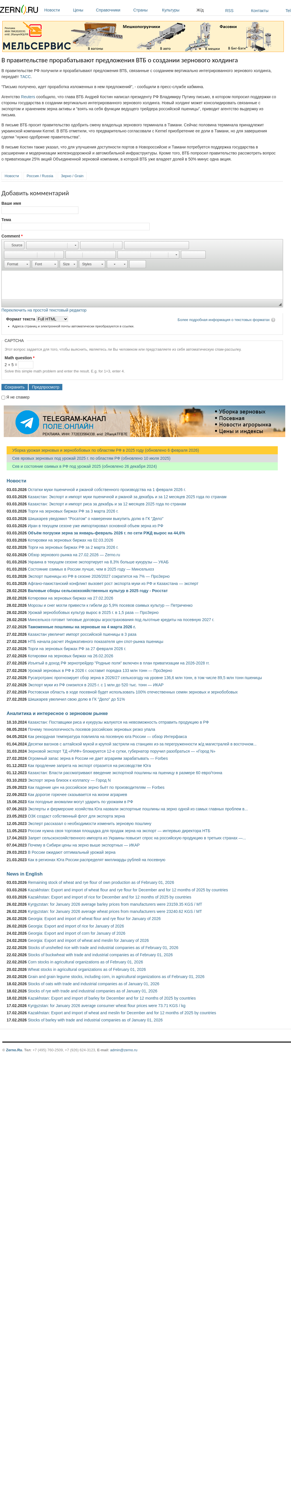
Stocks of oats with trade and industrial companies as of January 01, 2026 (93, 984)
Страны (146, 10)
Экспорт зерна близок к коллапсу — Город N (69, 780)
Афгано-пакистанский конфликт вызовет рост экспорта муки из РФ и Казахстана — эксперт (113, 583)
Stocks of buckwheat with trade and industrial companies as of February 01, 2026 (100, 954)
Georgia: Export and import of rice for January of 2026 (76, 926)
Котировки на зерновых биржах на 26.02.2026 (70, 656)
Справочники (113, 10)
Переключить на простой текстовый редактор (43, 310)
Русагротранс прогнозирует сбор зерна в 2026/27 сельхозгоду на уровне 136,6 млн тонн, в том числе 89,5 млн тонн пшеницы (145, 677)
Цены (83, 10)
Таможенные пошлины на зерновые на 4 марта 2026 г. (82, 627)
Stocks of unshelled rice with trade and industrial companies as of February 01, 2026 (103, 947)
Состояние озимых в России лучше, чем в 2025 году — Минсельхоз (91, 569)
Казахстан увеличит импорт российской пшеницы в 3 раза (82, 634)
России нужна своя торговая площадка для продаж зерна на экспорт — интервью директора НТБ (119, 830)
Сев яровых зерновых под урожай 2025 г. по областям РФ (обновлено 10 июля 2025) (88, 458)
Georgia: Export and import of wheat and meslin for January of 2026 (88, 940)
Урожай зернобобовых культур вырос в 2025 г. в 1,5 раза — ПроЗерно (93, 612)
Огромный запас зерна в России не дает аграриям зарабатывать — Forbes (98, 758)
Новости (57, 10)
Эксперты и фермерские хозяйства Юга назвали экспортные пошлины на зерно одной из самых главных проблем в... (138, 809)
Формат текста (21, 319)
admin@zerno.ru (123, 1050)
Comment (12, 236)
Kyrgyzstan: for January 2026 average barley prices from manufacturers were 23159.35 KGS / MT (115, 904)
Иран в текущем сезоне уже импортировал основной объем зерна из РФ (95, 525)
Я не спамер (18, 397)
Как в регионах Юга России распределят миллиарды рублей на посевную (96, 859)
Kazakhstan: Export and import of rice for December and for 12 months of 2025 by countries (109, 897)
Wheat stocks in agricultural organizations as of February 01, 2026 (87, 969)
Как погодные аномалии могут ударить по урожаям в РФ (80, 801)
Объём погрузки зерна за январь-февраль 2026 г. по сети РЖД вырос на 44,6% (106, 533)
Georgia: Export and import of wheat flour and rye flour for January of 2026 (94, 918)
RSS (229, 10)
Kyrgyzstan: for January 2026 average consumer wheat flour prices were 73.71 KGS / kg (107, 1005)
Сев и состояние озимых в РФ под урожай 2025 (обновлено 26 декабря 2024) (82, 466)
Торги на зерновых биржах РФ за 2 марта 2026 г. (73, 547)
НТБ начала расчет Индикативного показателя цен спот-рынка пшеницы (95, 641)
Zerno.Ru (14, 1050)
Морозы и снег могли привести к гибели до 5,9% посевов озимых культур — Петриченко (110, 605)
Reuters (28, 96)
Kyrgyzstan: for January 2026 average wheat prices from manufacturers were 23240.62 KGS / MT (115, 911)
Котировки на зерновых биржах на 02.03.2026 (70, 540)
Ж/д (200, 10)
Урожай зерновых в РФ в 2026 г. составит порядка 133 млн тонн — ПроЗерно (100, 670)
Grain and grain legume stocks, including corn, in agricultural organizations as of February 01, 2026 (116, 976)
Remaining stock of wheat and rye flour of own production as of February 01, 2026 (101, 882)
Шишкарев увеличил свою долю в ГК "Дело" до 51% (76, 699)
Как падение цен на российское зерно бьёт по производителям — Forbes (96, 787)
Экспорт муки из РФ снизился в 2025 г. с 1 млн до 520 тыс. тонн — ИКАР (95, 685)
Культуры (178, 10)
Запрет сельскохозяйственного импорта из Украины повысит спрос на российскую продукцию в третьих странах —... (137, 838)
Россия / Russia (40, 176)
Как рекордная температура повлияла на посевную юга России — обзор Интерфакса (107, 736)
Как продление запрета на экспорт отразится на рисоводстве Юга (89, 765)
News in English (25, 873)
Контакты (259, 10)
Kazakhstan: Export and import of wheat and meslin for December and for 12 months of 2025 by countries (122, 1013)
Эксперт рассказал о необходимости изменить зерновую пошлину (89, 823)
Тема (6, 219)
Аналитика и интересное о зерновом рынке (57, 713)
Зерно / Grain (72, 176)
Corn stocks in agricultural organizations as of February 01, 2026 (85, 962)
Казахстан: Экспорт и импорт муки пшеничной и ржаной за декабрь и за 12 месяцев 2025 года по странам (127, 496)
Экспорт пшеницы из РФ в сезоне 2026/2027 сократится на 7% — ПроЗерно (99, 576)
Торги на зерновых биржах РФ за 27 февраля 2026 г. (77, 648)
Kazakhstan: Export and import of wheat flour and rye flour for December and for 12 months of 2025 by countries (128, 890)
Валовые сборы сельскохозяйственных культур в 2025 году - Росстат (98, 590)
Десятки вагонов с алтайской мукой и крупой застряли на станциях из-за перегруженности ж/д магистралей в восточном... (142, 744)
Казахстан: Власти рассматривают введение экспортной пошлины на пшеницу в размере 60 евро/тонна (125, 772)
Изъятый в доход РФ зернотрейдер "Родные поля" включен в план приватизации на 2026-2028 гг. (119, 663)
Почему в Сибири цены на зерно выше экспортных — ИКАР (84, 845)
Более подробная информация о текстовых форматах (224, 320)
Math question (19, 358)
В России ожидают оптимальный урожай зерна (71, 852)
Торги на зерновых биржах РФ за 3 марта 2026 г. (73, 511)
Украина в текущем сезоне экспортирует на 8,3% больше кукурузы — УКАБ (98, 562)
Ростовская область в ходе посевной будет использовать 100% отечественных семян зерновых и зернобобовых (133, 692)
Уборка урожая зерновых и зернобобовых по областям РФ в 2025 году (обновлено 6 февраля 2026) (103, 450)
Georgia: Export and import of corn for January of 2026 (76, 933)
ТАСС (25, 76)
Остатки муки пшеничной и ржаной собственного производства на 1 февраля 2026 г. (107, 489)
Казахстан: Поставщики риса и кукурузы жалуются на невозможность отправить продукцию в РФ (118, 722)
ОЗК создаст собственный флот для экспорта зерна (76, 816)
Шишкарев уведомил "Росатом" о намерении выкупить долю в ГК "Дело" (95, 518)
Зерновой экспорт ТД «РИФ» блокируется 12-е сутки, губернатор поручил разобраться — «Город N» (121, 751)
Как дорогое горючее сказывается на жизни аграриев (77, 794)
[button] (14, 245)
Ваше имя (11, 203)
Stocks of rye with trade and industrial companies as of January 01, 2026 (92, 991)
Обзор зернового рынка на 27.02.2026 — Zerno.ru (74, 554)
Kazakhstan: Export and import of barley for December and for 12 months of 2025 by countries (112, 998)
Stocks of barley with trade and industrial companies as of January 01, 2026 (95, 1020)
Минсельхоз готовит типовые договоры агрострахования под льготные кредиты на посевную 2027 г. (121, 619)
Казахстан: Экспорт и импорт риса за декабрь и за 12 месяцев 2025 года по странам (107, 504)
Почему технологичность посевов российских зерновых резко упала (91, 729)
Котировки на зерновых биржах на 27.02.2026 (70, 598)
